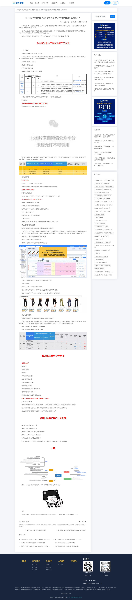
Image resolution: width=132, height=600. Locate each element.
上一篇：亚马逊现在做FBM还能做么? (35, 530)
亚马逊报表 (97, 250)
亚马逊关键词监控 (99, 259)
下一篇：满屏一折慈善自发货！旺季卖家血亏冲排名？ (70, 530)
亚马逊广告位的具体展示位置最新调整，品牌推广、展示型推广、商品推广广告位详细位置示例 (36, 546)
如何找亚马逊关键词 (99, 268)
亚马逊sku (97, 236)
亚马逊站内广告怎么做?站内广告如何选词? (67, 546)
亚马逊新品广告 (107, 189)
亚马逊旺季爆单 (98, 195)
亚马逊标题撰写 (98, 233)
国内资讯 (48, 567)
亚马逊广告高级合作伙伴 (101, 262)
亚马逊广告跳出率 (107, 230)
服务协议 (63, 593)
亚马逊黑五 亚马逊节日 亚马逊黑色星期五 (104, 246)
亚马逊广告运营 (98, 208)
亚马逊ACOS (107, 198)
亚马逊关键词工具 (99, 272)
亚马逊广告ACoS (99, 217)
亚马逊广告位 (98, 211)
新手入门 (34, 564)
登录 (115, 3)
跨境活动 (71, 3)
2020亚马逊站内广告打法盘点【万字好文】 (33, 543)
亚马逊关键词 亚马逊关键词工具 (102, 242)
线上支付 (107, 272)
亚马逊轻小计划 (98, 275)
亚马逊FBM (97, 202)
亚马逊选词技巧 (98, 239)
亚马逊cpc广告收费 (109, 180)
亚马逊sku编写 (104, 236)
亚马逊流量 (109, 205)
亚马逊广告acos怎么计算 (101, 220)
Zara (112, 272)
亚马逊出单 (106, 183)
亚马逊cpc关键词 (99, 180)
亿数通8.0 (110, 202)
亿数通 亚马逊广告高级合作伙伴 (102, 265)
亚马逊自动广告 (107, 195)
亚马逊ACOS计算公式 (100, 223)
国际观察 (48, 564)
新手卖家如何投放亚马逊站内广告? (65, 543)
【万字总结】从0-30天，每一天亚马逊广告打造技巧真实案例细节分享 (36, 539)
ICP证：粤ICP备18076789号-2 (74, 597)
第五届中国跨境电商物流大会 (102, 192)
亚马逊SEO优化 (98, 230)
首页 (31, 3)
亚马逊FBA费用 (107, 275)
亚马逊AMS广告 (98, 183)
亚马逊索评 (106, 208)
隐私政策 (68, 593)
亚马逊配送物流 (110, 186)
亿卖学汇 (19, 10)
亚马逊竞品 (97, 253)
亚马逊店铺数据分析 (109, 233)
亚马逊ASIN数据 (98, 198)
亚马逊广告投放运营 (99, 186)
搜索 (112, 16)
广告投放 (34, 569)
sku (107, 226)
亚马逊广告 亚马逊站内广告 (101, 256)
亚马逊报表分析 (105, 250)
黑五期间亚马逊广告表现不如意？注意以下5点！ (69, 539)
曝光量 (27, 522)
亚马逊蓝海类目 (98, 189)
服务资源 (60, 564)
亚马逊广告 (22, 522)
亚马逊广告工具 (106, 211)
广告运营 (26, 10)
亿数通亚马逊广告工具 (100, 205)
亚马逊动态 (49, 569)
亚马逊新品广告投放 (99, 214)
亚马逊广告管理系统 (48, 26)
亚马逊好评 (104, 202)
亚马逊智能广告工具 (99, 226)
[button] (45, 3)
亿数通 (37, 3)
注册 (107, 3)
